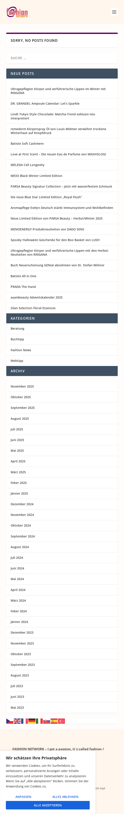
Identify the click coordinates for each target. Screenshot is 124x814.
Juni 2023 (17, 697)
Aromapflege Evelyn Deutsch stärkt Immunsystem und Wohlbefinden (62, 208)
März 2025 (18, 472)
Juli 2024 (17, 558)
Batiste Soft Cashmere (27, 143)
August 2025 (20, 418)
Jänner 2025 (19, 493)
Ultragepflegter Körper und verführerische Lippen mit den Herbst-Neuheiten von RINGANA (60, 252)
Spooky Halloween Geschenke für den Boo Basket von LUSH (55, 240)
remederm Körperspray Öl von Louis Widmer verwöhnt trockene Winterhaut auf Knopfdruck (58, 131)
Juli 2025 (17, 429)
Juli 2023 (17, 686)
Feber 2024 (19, 611)
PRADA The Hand (23, 287)
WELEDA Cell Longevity (28, 165)
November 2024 (22, 515)
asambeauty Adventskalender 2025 (37, 297)
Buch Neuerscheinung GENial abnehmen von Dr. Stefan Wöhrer (57, 265)
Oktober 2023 (21, 654)
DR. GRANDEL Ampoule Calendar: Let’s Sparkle (45, 103)
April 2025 (18, 461)
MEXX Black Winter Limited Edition (36, 176)
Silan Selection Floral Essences (33, 308)
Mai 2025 (17, 450)
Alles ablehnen (65, 797)
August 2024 (20, 547)
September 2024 (23, 536)
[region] (48, 782)
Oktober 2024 (21, 525)
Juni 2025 (17, 440)
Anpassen (23, 797)
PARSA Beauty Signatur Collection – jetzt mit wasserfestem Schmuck (61, 186)
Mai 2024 (17, 579)
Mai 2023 (17, 707)
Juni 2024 (17, 568)
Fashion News (21, 350)
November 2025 (22, 386)
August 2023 (20, 675)
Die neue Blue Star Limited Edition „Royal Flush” (46, 197)
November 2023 (22, 643)
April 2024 (18, 590)
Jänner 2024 (19, 622)
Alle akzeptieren (48, 805)
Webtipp (17, 361)
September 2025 (23, 408)
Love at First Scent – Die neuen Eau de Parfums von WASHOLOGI (58, 154)
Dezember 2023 (22, 632)
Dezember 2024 (22, 504)
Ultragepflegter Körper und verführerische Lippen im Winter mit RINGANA (58, 91)
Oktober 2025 (21, 397)
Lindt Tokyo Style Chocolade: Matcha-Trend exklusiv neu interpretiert (53, 116)
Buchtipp (17, 339)
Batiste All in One (23, 276)
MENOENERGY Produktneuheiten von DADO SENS (47, 229)
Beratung (17, 328)
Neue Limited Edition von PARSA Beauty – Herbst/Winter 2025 (57, 218)
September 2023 (23, 665)
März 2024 (18, 600)
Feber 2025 (19, 483)
